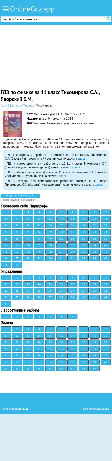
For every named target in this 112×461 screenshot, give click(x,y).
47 (28, 238)
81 (61, 258)
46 (17, 238)
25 (39, 225)
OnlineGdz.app (32, 8)
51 (61, 238)
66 (6, 252)
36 (39, 232)
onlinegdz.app (14, 408)
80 (50, 258)
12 (17, 284)
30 (94, 225)
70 (50, 252)
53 (83, 238)
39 (50, 232)
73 (83, 252)
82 (72, 258)
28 (72, 225)
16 (50, 219)
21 (105, 219)
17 (61, 219)
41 (72, 232)
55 (105, 238)
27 (61, 225)
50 (105, 355)
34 (17, 232)
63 (83, 245)
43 (94, 232)
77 (17, 258)
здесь (81, 158)
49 (50, 238)
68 (28, 252)
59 (39, 245)
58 (28, 245)
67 (17, 252)
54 (94, 238)
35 (28, 232)
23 (17, 225)
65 (105, 245)
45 (6, 238)
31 (105, 225)
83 (83, 258)
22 (6, 225)
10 (105, 212)
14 (28, 219)
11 (6, 219)
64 (94, 245)
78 (28, 258)
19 (83, 219)
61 (61, 245)
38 (61, 297)
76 (6, 258)
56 (6, 245)
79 (39, 258)
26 (50, 225)
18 (72, 219)
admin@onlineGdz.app (96, 408)
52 (72, 238)
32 (6, 297)
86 (6, 265)
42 (83, 232)
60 (50, 245)
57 (17, 245)
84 (94, 258)
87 (17, 265)
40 (61, 232)
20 (94, 219)
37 (50, 297)
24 (28, 225)
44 (105, 232)
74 (94, 252)
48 (39, 238)
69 (39, 252)
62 (72, 245)
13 (17, 219)
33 (6, 232)
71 (61, 252)
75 (105, 252)
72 (72, 252)
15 (39, 219)
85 (105, 258)
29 (83, 225)
